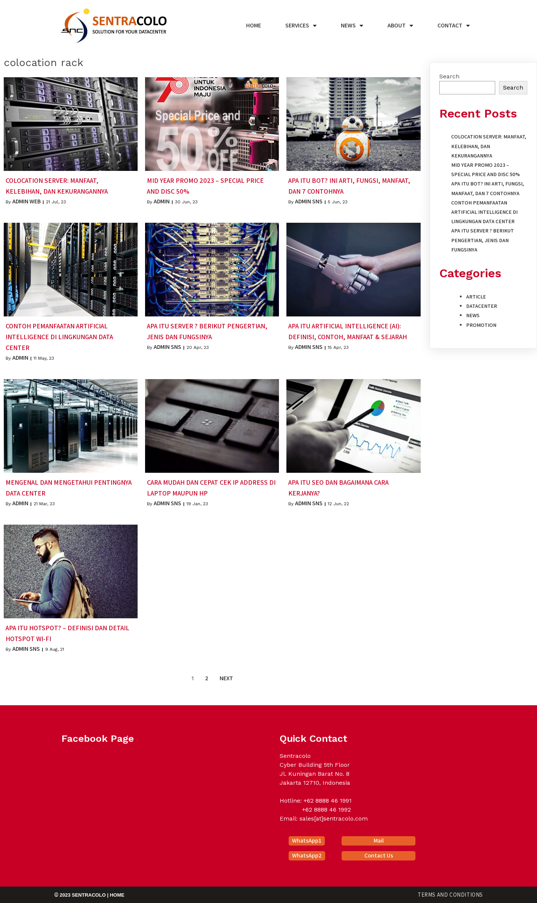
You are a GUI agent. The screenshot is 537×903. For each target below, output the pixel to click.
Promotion (481, 325)
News (473, 315)
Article (476, 296)
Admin (162, 201)
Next (226, 678)
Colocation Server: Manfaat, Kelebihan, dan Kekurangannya (488, 146)
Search (449, 76)
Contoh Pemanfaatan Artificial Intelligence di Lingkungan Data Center (484, 212)
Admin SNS (309, 201)
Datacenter (481, 306)
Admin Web (26, 201)
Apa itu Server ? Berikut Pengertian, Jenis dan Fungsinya (482, 240)
